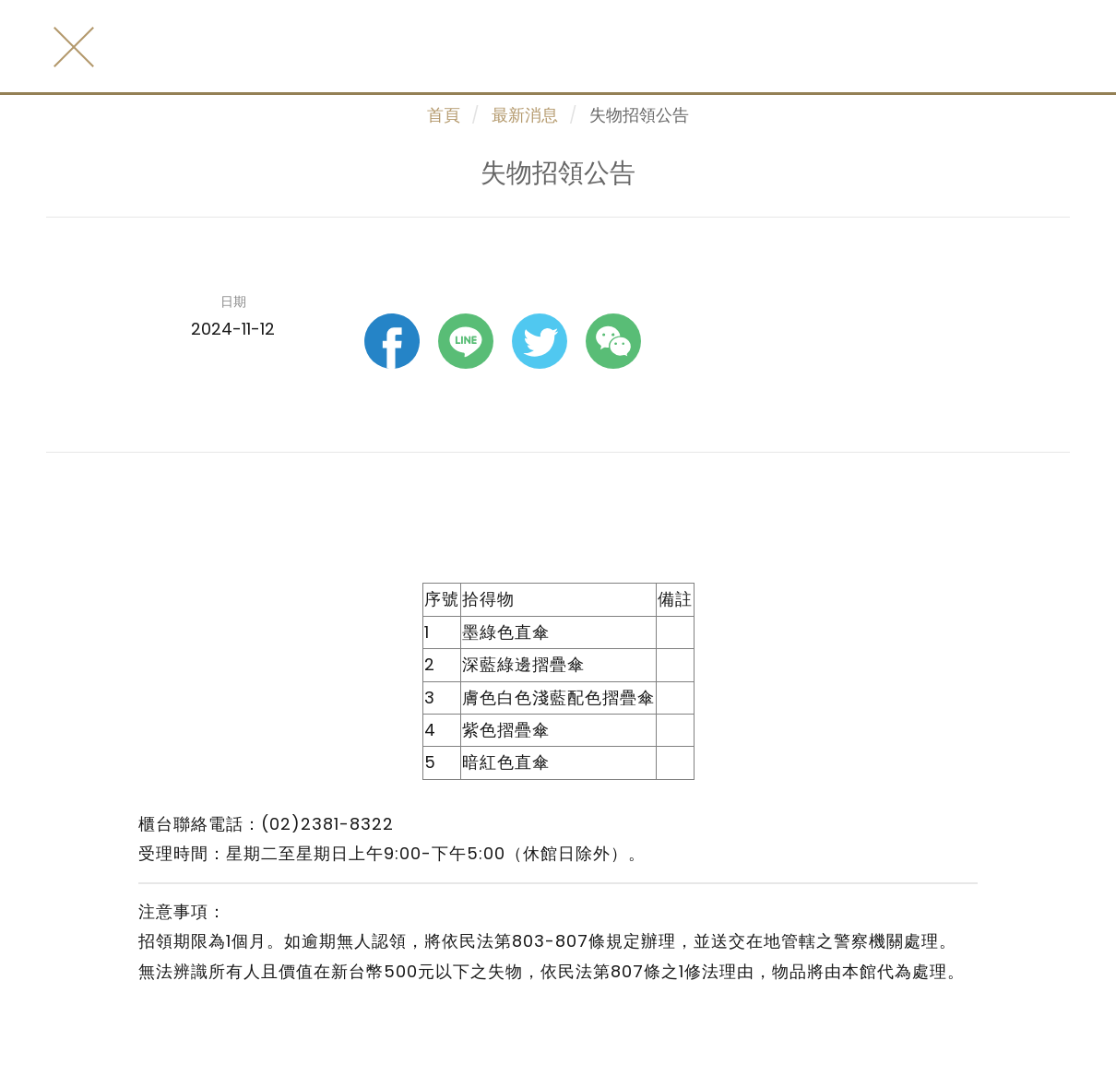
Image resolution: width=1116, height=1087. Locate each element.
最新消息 (525, 114)
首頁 (443, 114)
